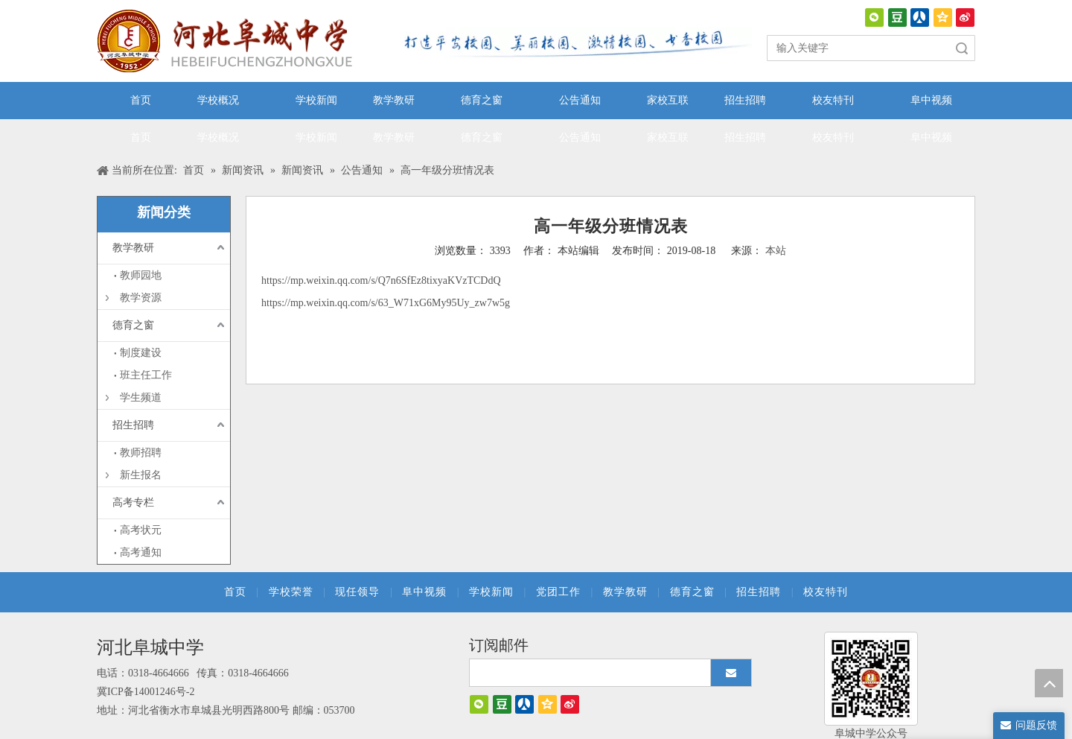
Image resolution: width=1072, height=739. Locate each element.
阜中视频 (424, 591)
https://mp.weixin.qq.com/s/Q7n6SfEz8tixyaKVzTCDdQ (381, 280)
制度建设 (141, 352)
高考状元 (141, 530)
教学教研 (133, 247)
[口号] (573, 43)
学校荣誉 (291, 591)
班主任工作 (146, 375)
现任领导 (357, 591)
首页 (235, 591)
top (1049, 683)
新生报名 (141, 474)
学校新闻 (491, 591)
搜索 (961, 48)
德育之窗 (133, 325)
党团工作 (558, 591)
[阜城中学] (871, 679)
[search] (587, 672)
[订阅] (731, 673)
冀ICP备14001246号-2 (145, 691)
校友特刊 (825, 591)
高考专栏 (133, 502)
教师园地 (141, 275)
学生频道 (141, 397)
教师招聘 (141, 452)
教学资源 (141, 297)
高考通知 (141, 552)
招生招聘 (133, 425)
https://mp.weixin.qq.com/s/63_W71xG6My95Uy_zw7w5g (385, 302)
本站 (775, 250)
